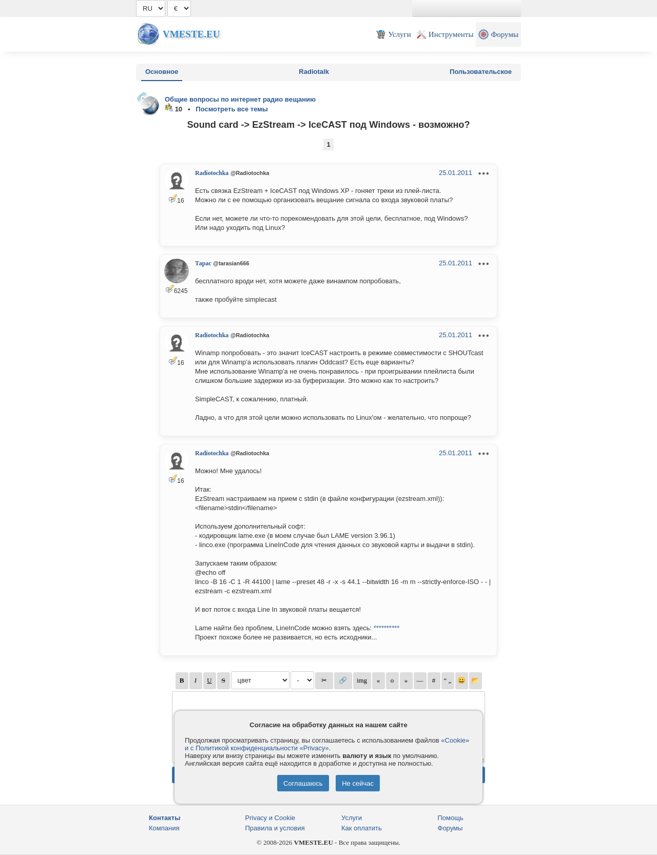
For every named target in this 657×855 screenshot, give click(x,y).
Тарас (203, 263)
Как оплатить (361, 828)
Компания (164, 828)
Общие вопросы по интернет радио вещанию (240, 99)
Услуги (351, 818)
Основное (161, 71)
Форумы (450, 828)
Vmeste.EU (191, 34)
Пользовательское (481, 71)
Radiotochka (211, 173)
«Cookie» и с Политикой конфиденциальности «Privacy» (327, 744)
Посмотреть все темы (232, 109)
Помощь (450, 818)
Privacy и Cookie (270, 818)
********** (387, 628)
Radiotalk (314, 71)
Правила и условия (275, 828)
